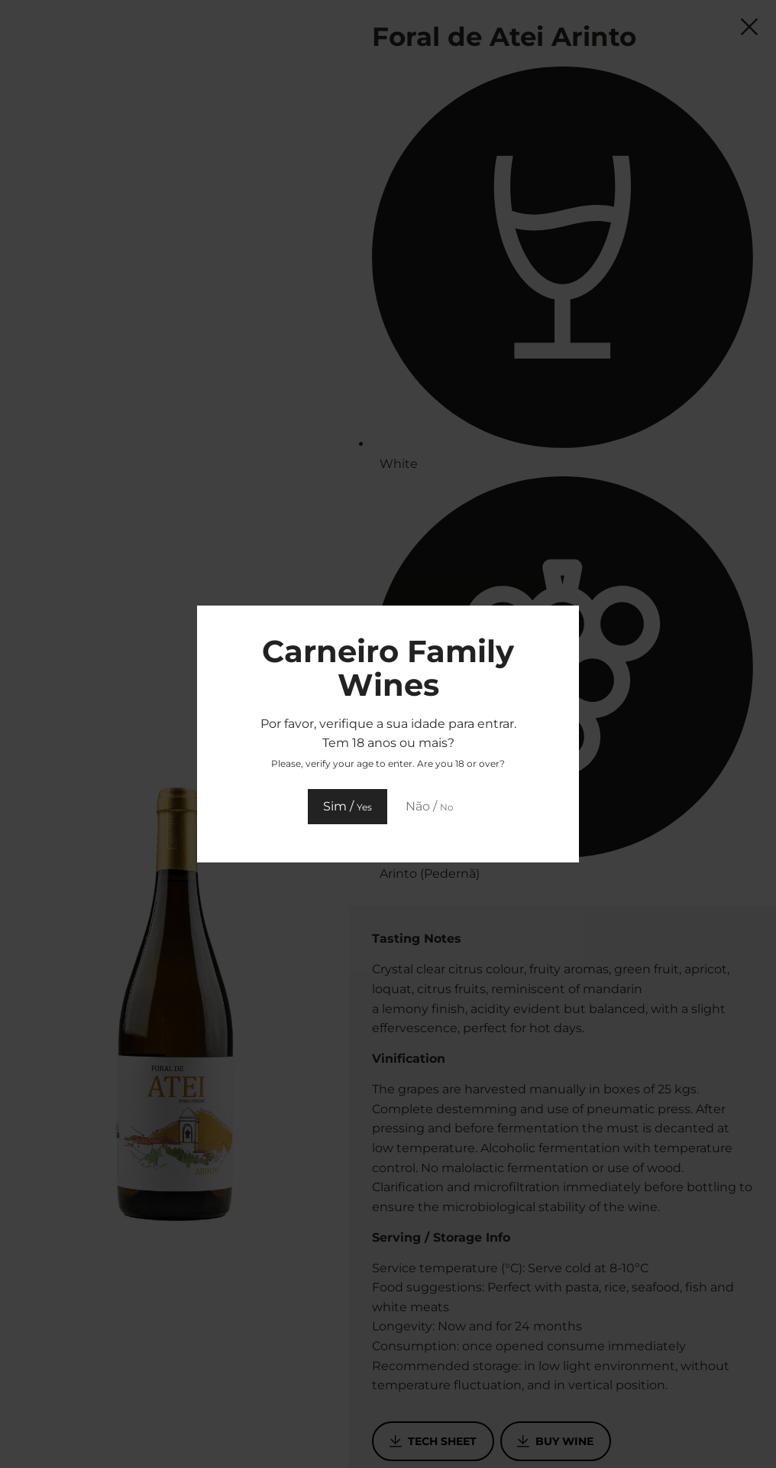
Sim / (347, 806)
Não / (430, 806)
